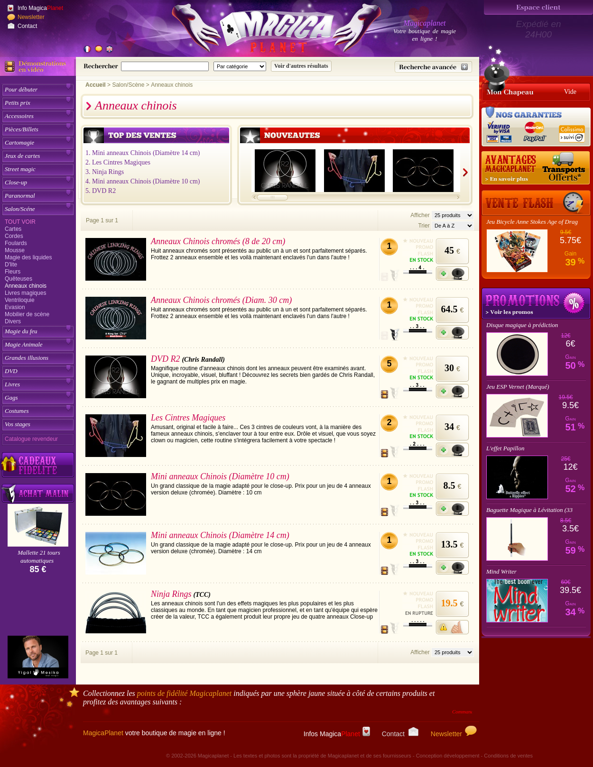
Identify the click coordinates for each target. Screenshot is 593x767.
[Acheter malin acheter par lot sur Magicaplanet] (38, 493)
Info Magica (40, 8)
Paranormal (20, 195)
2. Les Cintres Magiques (117, 162)
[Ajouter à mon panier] (452, 273)
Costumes (17, 410)
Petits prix (17, 102)
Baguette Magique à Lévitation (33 (529, 509)
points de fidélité (184, 693)
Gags (11, 397)
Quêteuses (18, 278)
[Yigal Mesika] (38, 657)
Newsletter (31, 17)
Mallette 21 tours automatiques (39, 556)
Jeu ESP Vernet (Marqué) (517, 386)
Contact (27, 26)
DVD (11, 370)
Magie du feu (21, 331)
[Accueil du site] (265, 30)
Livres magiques (25, 293)
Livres (12, 384)
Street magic (20, 169)
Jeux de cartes (22, 155)
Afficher (420, 215)
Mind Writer (501, 571)
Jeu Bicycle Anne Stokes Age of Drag (532, 221)
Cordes (14, 236)
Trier (423, 225)
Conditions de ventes (508, 755)
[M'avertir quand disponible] (452, 627)
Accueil (95, 85)
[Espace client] (538, 7)
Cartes (13, 229)
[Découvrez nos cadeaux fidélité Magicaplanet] (38, 465)
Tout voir (20, 222)
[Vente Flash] (536, 203)
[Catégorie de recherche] (239, 66)
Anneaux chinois (25, 286)
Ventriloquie (20, 300)
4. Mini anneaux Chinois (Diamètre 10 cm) (142, 181)
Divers (13, 321)
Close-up (16, 182)
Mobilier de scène (27, 314)
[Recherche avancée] (433, 67)
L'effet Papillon (505, 448)
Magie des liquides (28, 257)
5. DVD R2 (100, 190)
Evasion (15, 307)
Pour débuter (21, 89)
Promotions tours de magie (536, 303)
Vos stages (17, 424)
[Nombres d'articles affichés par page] (452, 215)
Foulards (16, 243)
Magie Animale (24, 344)
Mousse (15, 250)
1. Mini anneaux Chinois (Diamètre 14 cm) (142, 152)
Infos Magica (337, 734)
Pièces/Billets (21, 129)
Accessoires (19, 115)
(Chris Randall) (203, 359)
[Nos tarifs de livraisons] (536, 168)
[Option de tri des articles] (452, 225)
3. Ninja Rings (104, 171)
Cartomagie (19, 142)
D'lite (11, 264)
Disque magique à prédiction (522, 325)
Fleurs (12, 271)
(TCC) (202, 594)
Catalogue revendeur (31, 439)
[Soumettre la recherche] (301, 66)
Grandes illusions (26, 357)
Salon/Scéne (20, 208)
